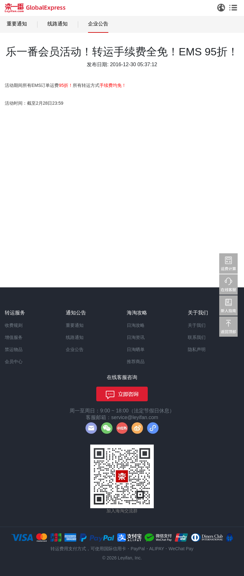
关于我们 (197, 325)
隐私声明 (197, 349)
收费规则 (14, 325)
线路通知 (57, 23)
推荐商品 (136, 361)
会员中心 (14, 361)
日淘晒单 (136, 349)
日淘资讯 (136, 337)
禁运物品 (14, 349)
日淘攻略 (136, 325)
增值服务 (14, 337)
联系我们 (197, 337)
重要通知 (17, 23)
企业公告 (98, 23)
